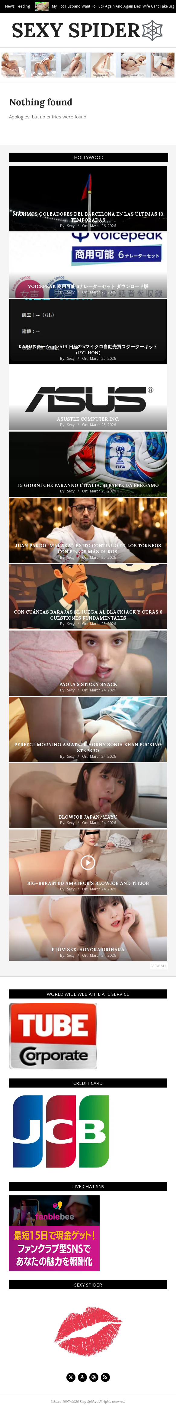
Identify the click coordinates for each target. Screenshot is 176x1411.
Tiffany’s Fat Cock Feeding (35, 6)
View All (159, 966)
